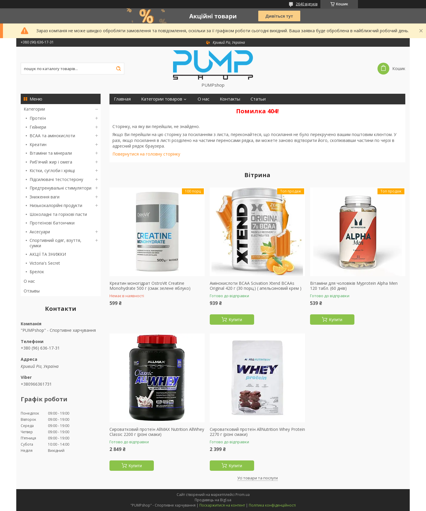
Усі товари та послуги (257, 478)
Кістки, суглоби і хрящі (52, 170)
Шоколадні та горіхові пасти (58, 214)
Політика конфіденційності (272, 505)
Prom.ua (242, 494)
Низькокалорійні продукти (56, 205)
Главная (122, 99)
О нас (29, 281)
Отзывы (32, 291)
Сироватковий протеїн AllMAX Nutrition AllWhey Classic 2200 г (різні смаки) (156, 432)
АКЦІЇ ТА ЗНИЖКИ (48, 254)
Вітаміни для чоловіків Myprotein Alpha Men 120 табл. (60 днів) (354, 286)
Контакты (230, 99)
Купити (235, 319)
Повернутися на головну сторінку (146, 154)
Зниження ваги (44, 197)
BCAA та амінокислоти (52, 135)
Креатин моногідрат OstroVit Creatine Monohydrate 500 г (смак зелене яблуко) (150, 286)
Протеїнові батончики (52, 223)
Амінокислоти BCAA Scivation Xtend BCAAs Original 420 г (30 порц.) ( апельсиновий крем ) (255, 286)
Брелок (37, 271)
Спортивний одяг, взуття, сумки (55, 242)
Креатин (38, 144)
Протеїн (38, 118)
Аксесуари (40, 232)
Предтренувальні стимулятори (60, 188)
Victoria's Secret (45, 263)
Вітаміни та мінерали (51, 153)
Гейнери (38, 127)
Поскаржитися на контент (222, 505)
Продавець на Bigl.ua (213, 499)
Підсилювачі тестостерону (56, 179)
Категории (34, 109)
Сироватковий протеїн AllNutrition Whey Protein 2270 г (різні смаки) (257, 432)
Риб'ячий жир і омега (51, 162)
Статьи (258, 99)
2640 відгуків (306, 4)
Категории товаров (161, 99)
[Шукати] (118, 69)
